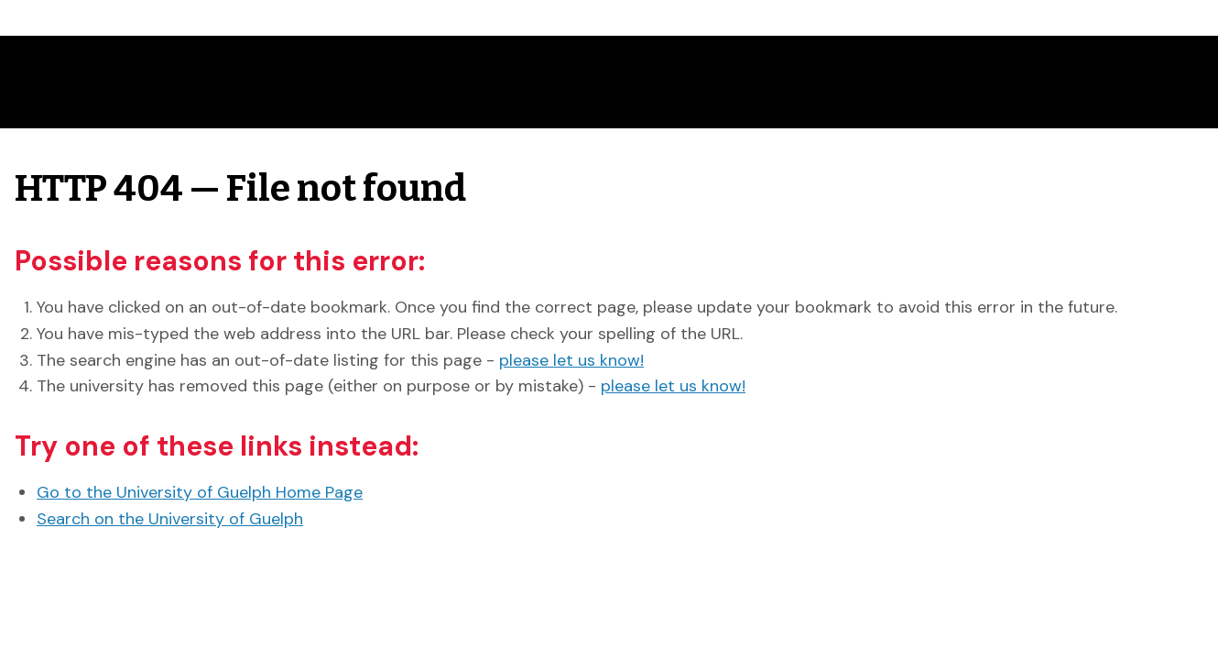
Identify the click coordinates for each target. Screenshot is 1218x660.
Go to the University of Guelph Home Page (200, 492)
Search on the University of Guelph (170, 519)
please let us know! (571, 360)
